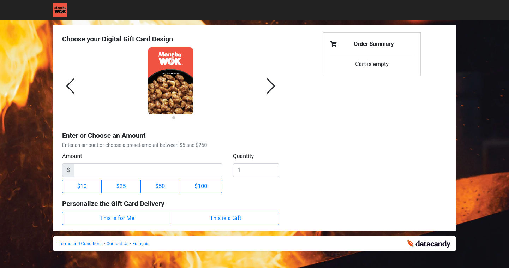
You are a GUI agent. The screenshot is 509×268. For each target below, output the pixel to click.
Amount (72, 156)
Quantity (243, 156)
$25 (121, 186)
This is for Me (117, 218)
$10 (81, 186)
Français (140, 243)
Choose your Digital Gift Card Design (117, 39)
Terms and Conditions (81, 243)
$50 (160, 186)
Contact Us (118, 243)
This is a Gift (225, 218)
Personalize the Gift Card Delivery (113, 203)
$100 (200, 186)
